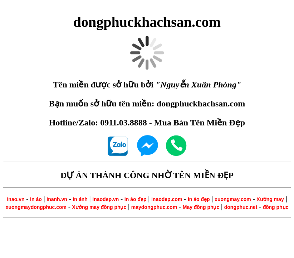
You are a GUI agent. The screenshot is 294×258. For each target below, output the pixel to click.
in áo (36, 199)
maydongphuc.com (154, 207)
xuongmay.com (233, 199)
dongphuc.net (241, 207)
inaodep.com (166, 199)
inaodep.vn (105, 199)
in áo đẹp (135, 199)
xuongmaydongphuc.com (36, 207)
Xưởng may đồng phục (99, 207)
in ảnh (80, 199)
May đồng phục (201, 207)
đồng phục (275, 207)
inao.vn (15, 199)
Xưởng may (270, 199)
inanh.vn (56, 199)
